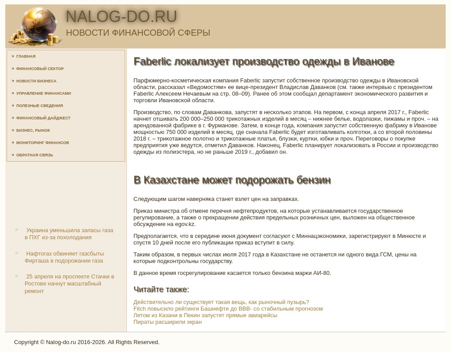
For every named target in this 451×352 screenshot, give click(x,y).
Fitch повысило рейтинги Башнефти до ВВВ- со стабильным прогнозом (228, 308)
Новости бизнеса (36, 81)
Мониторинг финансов (42, 143)
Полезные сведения (39, 106)
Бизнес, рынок (33, 130)
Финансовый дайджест (43, 118)
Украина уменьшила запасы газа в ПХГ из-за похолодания (69, 234)
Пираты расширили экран (167, 322)
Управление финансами (43, 93)
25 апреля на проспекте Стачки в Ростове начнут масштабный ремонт (69, 283)
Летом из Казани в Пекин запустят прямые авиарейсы (205, 315)
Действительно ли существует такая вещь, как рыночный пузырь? (221, 302)
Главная (26, 56)
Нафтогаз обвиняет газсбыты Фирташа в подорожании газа (64, 257)
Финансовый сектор (40, 69)
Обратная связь (34, 155)
